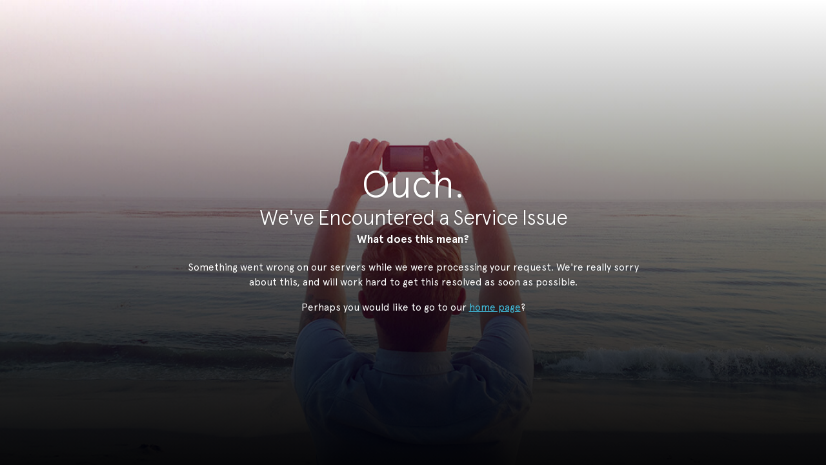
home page (495, 307)
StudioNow (403, 74)
